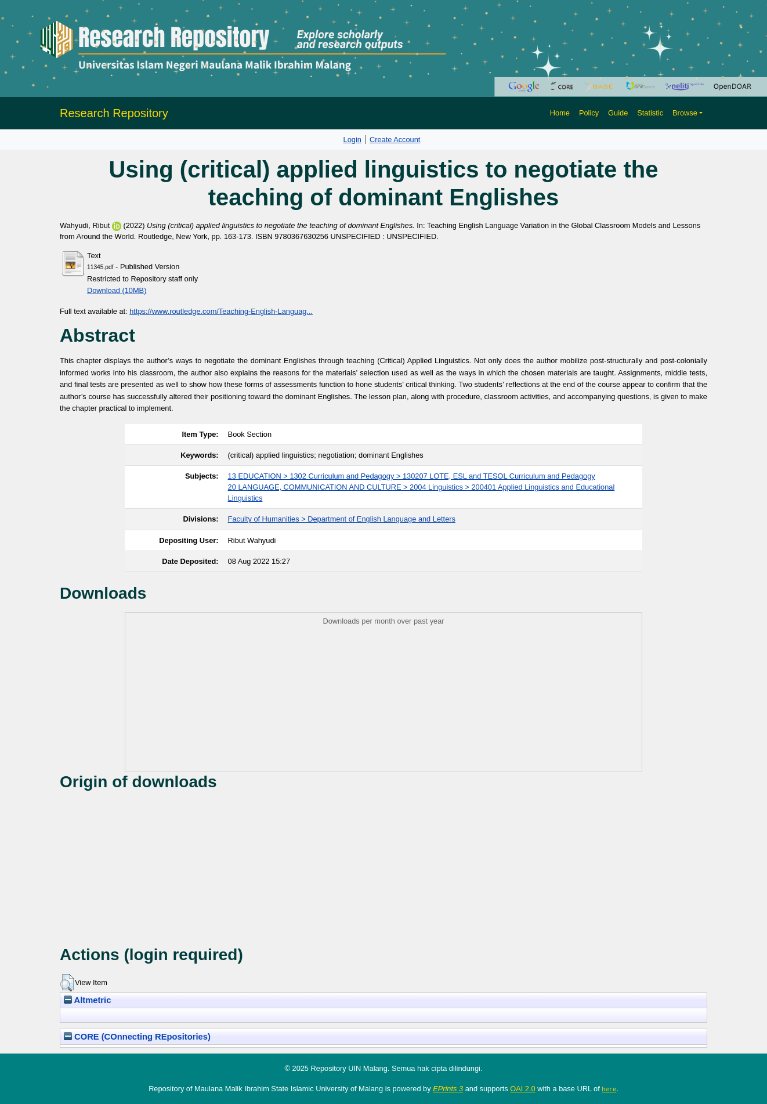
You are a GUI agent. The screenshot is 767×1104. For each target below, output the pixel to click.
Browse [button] (684, 112)
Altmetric (87, 1000)
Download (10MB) (116, 290)
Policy (589, 112)
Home (560, 112)
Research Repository (114, 113)
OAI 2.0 (522, 1088)
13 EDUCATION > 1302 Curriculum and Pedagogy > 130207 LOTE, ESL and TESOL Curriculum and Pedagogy (411, 476)
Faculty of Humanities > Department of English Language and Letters (341, 519)
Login (352, 139)
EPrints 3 (448, 1088)
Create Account (395, 139)
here (609, 1089)
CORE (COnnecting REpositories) (137, 1036)
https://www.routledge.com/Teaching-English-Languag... (221, 311)
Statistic (650, 112)
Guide (618, 112)
